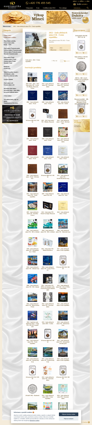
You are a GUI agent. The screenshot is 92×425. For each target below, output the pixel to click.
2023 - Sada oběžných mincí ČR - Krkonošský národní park (62, 342)
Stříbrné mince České (10, 59)
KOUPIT (80, 52)
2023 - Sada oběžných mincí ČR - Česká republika (32, 342)
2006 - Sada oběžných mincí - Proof (48, 102)
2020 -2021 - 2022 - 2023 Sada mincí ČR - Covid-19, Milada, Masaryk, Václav (32, 86)
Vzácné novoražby (9, 43)
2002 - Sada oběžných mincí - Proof (32, 102)
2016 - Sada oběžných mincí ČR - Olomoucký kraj (63, 323)
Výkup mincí (29, 8)
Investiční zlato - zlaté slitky (12, 90)
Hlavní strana (7, 26)
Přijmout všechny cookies (68, 414)
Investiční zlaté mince (10, 88)
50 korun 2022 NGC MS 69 (63, 267)
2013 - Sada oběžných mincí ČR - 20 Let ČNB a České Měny (63, 287)
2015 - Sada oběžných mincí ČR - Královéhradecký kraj (63, 177)
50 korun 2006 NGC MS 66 (47, 176)
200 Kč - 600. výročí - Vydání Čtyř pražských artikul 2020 (81, 79)
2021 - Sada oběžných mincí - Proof (32, 139)
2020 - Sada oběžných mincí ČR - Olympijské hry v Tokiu (32, 250)
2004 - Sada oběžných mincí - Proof (48, 139)
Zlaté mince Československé (12, 48)
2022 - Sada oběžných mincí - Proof (63, 157)
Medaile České (8, 63)
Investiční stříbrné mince (11, 92)
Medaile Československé (11, 54)
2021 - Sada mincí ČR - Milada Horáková (47, 249)
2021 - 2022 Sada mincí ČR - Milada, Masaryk (47, 121)
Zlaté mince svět (8, 83)
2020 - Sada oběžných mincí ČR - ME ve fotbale (48, 231)
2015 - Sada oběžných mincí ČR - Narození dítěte (63, 85)
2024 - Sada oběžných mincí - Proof (63, 212)
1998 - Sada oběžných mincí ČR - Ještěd (63, 102)
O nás (37, 8)
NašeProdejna (77, 122)
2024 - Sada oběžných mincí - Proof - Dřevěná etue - (32, 177)
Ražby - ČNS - (8, 44)
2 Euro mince (7, 96)
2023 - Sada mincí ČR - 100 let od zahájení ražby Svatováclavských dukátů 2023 (48, 288)
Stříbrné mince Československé (13, 50)
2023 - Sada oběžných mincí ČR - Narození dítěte (48, 378)
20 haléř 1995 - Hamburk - (32, 396)
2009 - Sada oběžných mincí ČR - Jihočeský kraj (63, 231)
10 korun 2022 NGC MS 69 (32, 377)
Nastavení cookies (34, 420)
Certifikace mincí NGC (49, 8)
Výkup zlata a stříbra (10, 37)
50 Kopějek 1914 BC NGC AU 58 (81, 36)
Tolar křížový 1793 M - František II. (81, 57)
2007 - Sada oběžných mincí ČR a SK (48, 194)
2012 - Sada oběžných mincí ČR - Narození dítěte (63, 140)
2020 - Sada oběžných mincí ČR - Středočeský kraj (32, 360)
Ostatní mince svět (9, 85)
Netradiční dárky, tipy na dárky (11, 100)
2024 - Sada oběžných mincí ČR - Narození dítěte (63, 397)
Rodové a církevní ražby (11, 76)
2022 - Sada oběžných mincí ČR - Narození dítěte (48, 305)
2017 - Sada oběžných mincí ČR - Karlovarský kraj (47, 360)
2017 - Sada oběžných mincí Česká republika (63, 249)
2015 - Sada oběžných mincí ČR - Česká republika (32, 195)
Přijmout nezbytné (68, 418)
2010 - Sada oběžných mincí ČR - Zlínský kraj (32, 267)
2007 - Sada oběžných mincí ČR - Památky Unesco (32, 213)
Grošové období (8, 79)
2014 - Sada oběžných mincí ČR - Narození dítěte (48, 85)
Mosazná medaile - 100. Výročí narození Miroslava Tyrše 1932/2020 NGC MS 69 (81, 101)
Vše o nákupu (63, 8)
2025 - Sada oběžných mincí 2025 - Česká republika (48, 397)
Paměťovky (7, 68)
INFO (85, 52)
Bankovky (7, 66)
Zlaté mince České (9, 57)
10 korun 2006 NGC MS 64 (47, 341)
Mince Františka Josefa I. (11, 72)
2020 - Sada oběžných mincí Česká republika (63, 359)
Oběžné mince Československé (12, 52)
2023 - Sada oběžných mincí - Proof (48, 157)
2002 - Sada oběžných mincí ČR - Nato (63, 194)
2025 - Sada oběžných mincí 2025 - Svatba (48, 322)
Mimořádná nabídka (10, 41)
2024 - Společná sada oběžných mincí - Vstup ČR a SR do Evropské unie (32, 324)
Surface (85, 422)
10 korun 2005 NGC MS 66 (32, 121)
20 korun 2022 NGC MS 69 (63, 377)
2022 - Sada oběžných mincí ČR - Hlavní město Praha (32, 305)
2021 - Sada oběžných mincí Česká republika (63, 304)
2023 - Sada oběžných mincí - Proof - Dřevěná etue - (62, 122)
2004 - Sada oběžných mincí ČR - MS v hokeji (32, 286)
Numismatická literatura (11, 103)
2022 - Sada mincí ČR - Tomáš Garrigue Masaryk (48, 212)
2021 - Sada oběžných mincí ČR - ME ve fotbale (32, 231)
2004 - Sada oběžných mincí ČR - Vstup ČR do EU (47, 268)
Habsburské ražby (9, 74)
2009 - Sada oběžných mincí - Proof (32, 157)
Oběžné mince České (10, 61)
